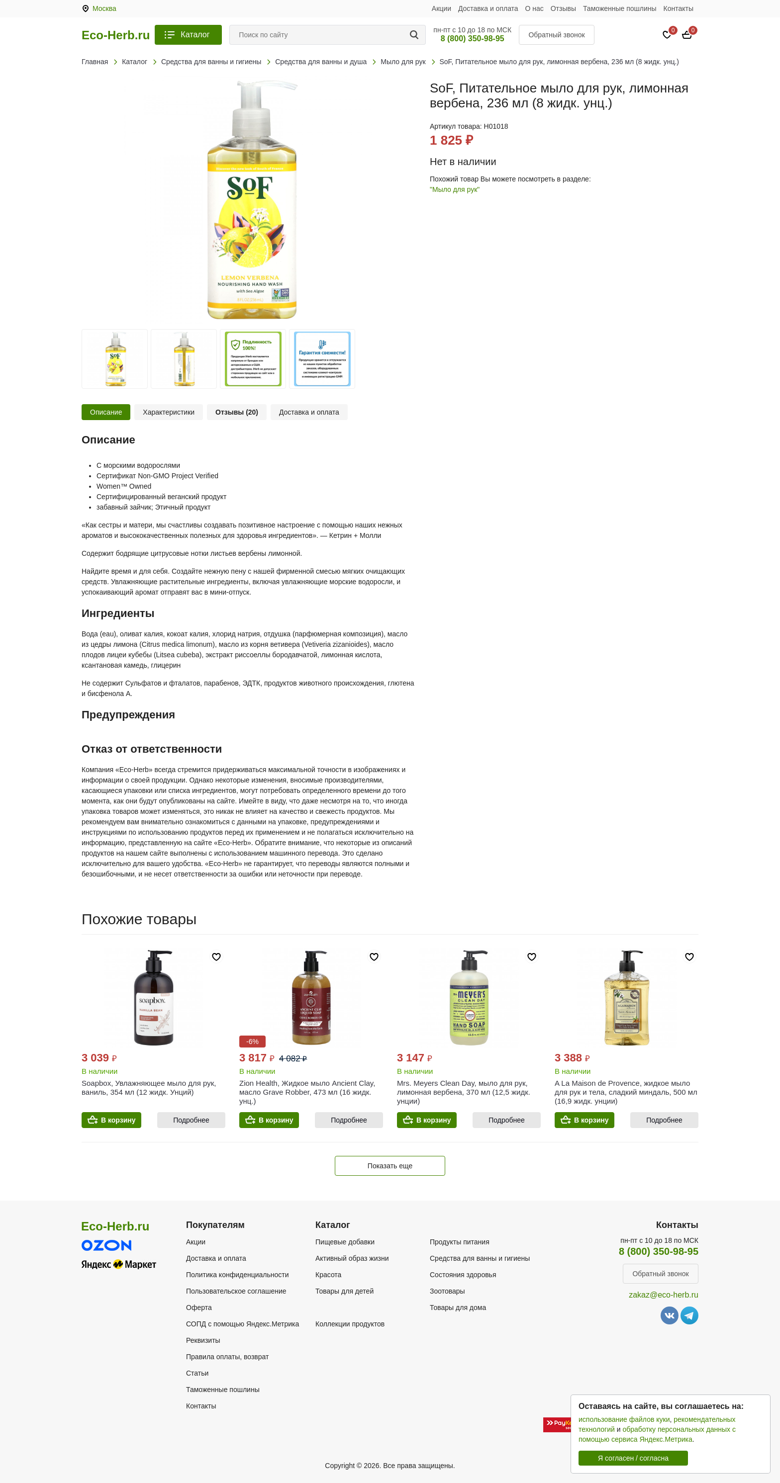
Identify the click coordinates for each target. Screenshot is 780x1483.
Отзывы (563, 8)
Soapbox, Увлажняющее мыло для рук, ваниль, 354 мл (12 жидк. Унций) (149, 1087)
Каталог (195, 34)
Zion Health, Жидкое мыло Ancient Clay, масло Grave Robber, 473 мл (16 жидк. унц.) (307, 1092)
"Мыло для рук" (455, 189)
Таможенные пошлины (620, 8)
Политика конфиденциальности (237, 1275)
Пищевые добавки (345, 1242)
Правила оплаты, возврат (227, 1357)
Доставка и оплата (488, 8)
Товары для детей (344, 1291)
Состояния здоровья (463, 1275)
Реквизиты (203, 1340)
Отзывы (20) (236, 412)
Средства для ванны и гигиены (480, 1258)
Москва (104, 8)
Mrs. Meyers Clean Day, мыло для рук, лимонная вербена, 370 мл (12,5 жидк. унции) (463, 1092)
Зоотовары (447, 1291)
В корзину (118, 1120)
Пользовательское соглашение (236, 1291)
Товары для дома (458, 1307)
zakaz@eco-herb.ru (663, 1295)
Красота (328, 1275)
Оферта (199, 1307)
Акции (441, 8)
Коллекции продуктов (350, 1324)
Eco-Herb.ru (116, 35)
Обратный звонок (556, 35)
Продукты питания (459, 1242)
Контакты (678, 8)
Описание (106, 412)
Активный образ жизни (352, 1258)
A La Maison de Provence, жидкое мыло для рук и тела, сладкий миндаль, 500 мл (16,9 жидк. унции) (626, 1092)
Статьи (197, 1373)
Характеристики (169, 412)
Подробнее (191, 1120)
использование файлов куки (624, 1419)
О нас (534, 8)
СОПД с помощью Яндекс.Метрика (242, 1324)
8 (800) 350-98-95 (472, 38)
